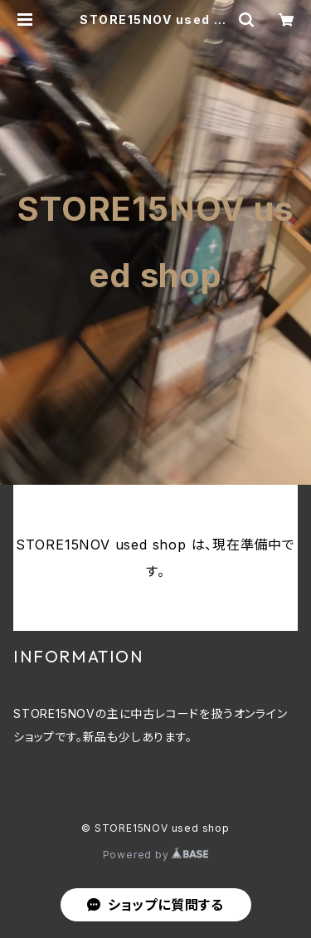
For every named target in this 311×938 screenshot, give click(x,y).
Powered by (156, 854)
